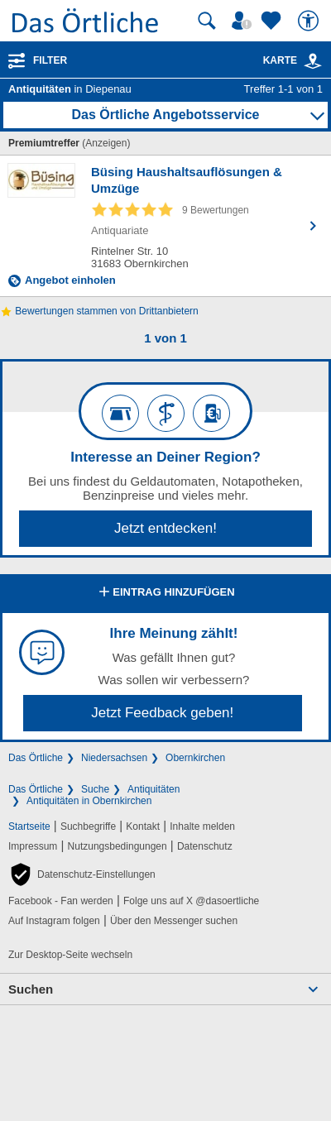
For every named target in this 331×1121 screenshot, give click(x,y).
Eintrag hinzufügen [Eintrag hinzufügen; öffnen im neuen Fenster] (165, 593)
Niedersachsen (114, 758)
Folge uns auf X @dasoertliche (191, 901)
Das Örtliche (35, 758)
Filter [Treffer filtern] (50, 60)
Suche (95, 789)
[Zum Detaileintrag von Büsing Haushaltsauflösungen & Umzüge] (165, 226)
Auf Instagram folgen (54, 921)
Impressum (32, 846)
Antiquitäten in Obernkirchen (88, 801)
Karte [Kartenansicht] (293, 60)
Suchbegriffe (88, 826)
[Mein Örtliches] (244, 20)
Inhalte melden (202, 826)
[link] (313, 61)
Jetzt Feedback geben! (162, 713)
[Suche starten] (206, 20)
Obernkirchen (195, 758)
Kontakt (143, 826)
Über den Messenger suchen (173, 921)
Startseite (29, 826)
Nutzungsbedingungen (117, 846)
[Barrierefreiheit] (310, 20)
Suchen (30, 989)
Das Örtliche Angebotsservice (165, 115)
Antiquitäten (153, 789)
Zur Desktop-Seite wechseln (70, 955)
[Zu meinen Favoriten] (273, 20)
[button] (82, 874)
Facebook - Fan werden (60, 901)
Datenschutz (205, 846)
